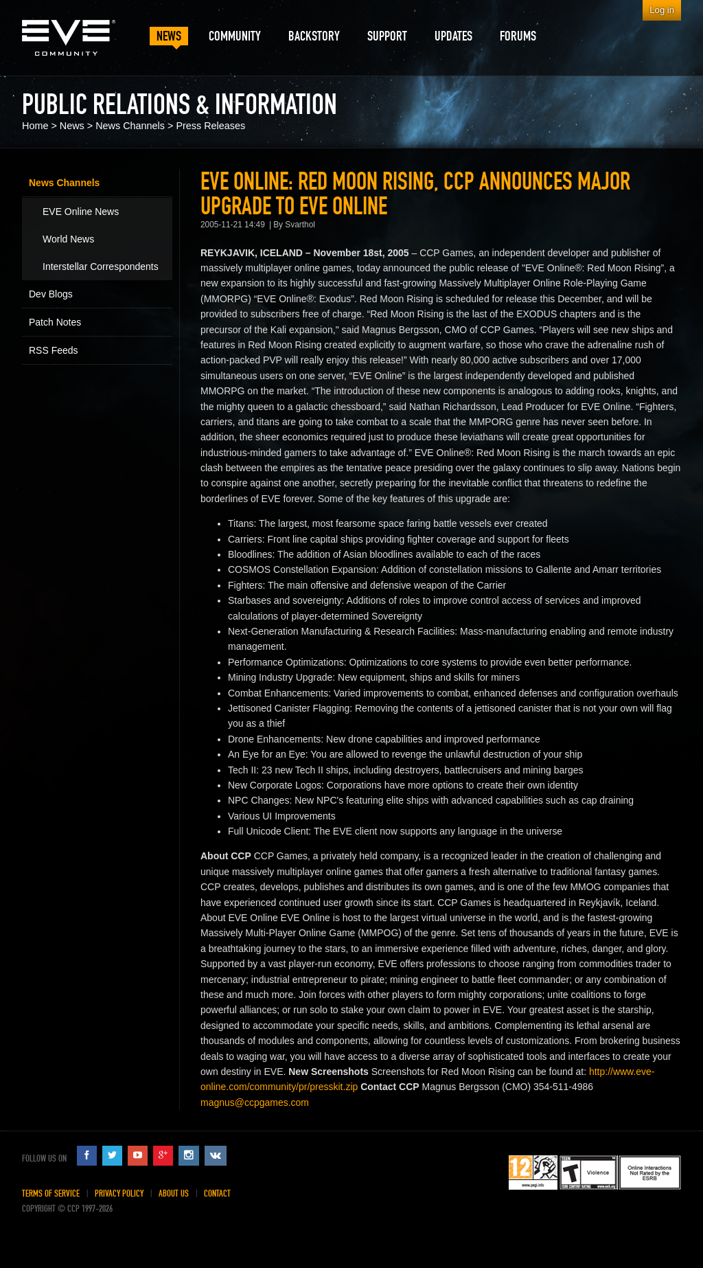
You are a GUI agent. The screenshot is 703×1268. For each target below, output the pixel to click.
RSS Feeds (53, 350)
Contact (217, 1193)
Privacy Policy (119, 1193)
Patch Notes (55, 322)
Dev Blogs (51, 293)
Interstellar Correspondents (101, 266)
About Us (174, 1193)
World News (68, 239)
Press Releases (210, 125)
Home (35, 125)
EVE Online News (81, 211)
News (72, 125)
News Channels (130, 125)
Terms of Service (51, 1193)
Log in (661, 10)
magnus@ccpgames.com (254, 1102)
